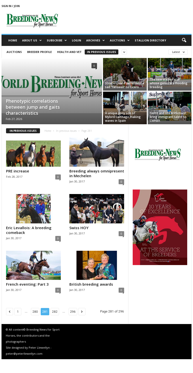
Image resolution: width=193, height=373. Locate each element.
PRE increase (17, 170)
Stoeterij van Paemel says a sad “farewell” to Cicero (124, 85)
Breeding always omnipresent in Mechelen (96, 173)
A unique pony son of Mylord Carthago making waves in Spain (123, 117)
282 (55, 312)
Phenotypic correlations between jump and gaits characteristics (33, 107)
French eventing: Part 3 (27, 284)
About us (32, 40)
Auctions (120, 40)
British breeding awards (91, 284)
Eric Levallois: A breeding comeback (29, 230)
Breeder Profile (39, 52)
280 (35, 312)
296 (73, 312)
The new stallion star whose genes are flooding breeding (168, 83)
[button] (183, 40)
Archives (95, 40)
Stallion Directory (150, 40)
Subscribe (57, 40)
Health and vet (69, 52)
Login (76, 40)
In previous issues (101, 52)
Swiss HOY (78, 227)
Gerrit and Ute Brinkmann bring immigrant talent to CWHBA (168, 117)
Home (12, 40)
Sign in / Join (11, 6)
